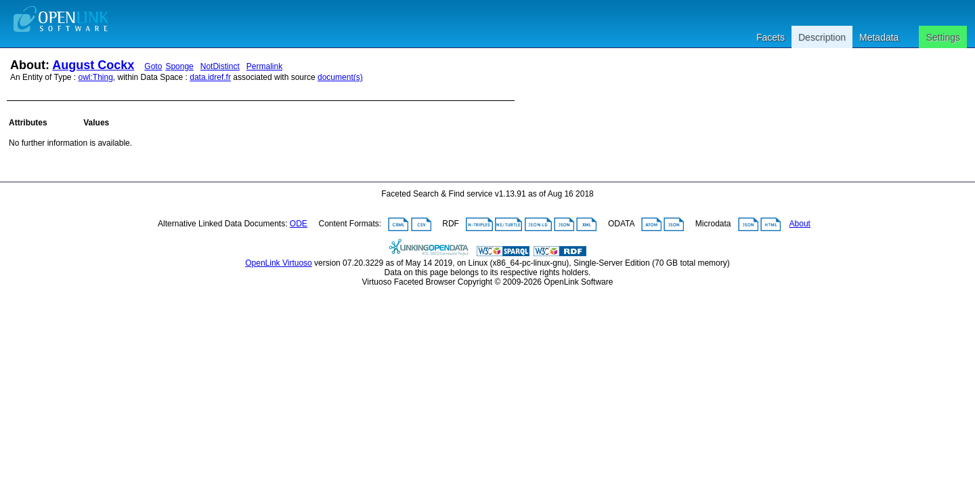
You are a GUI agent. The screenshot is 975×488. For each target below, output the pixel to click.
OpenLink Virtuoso (278, 263)
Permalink (264, 66)
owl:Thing (96, 77)
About (799, 223)
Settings (943, 37)
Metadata (878, 37)
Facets (770, 37)
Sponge (179, 66)
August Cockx (93, 65)
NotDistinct (220, 66)
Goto (153, 66)
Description (822, 37)
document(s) (340, 77)
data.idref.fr (210, 77)
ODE (298, 223)
